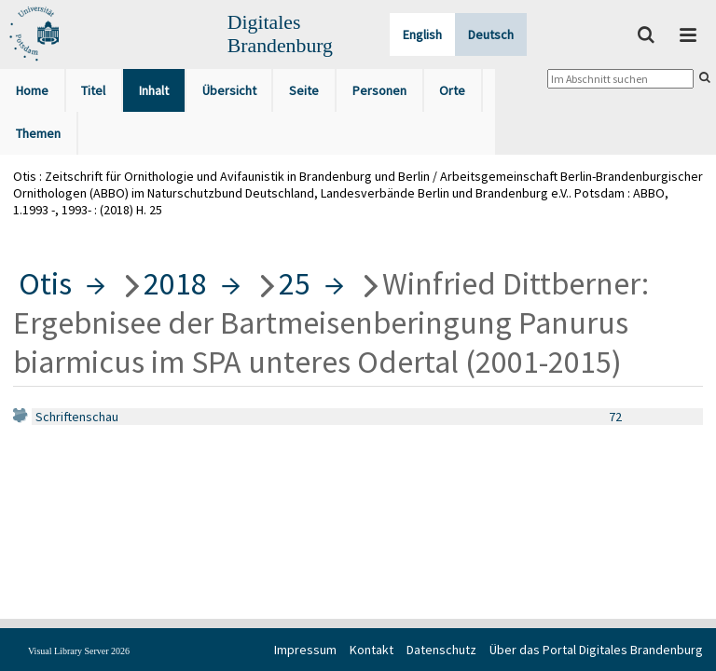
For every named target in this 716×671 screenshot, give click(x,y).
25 (294, 283)
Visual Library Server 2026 (79, 651)
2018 (175, 283)
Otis (45, 283)
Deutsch (491, 34)
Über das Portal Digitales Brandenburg (596, 649)
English (422, 34)
